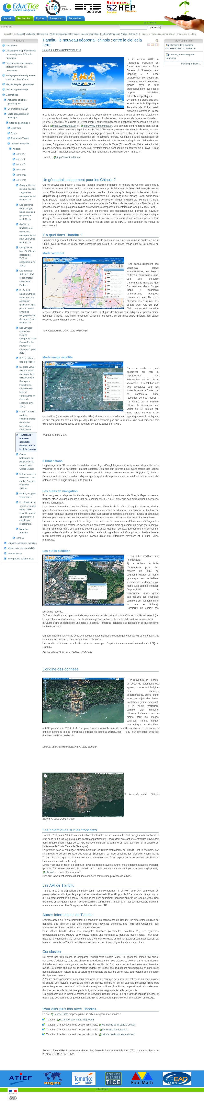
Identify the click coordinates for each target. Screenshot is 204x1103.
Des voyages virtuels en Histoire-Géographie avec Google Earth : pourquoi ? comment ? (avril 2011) (27, 340)
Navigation (19, 40)
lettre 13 (20, 538)
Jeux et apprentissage (17, 89)
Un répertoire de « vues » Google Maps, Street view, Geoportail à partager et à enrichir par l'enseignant (27, 513)
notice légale (102, 1089)
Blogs (14, 133)
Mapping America (23, 531)
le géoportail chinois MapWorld (77, 1019)
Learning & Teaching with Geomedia (180, 56)
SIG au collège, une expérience (27, 360)
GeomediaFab (15, 553)
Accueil (7, 18)
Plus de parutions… (191, 63)
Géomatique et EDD (18, 109)
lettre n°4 (20, 159)
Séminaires (75, 18)
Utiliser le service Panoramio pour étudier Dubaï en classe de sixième (27, 481)
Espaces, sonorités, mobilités (22, 543)
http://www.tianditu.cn (65, 125)
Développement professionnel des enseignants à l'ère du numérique (21, 54)
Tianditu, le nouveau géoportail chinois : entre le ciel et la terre (27, 442)
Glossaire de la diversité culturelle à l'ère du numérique (180, 47)
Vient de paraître (183, 40)
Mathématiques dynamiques (20, 84)
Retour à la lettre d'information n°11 (61, 50)
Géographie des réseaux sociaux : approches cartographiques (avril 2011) (27, 192)
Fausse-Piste (61, 1014)
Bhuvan (50, 872)
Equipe (40, 18)
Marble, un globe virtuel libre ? (27, 495)
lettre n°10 (21, 175)
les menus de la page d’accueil (119, 1024)
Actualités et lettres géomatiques (17, 102)
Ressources (56, 18)
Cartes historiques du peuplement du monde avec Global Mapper (26, 461)
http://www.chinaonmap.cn (97, 125)
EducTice (20, 7)
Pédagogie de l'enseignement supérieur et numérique (20, 77)
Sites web (16, 128)
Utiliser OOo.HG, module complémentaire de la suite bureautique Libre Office (27, 420)
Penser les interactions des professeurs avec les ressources (19, 66)
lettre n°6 (20, 169)
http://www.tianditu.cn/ (68, 157)
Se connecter (150, 22)
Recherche (24, 18)
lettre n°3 (20, 154)
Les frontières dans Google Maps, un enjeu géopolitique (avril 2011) (27, 212)
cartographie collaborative (20, 558)
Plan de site (6, 27)
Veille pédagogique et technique (64, 34)
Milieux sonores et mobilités (21, 548)
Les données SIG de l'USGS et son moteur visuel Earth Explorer (26, 277)
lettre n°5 (20, 164)
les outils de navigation (114, 1029)
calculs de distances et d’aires (118, 1034)
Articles (124, 34)
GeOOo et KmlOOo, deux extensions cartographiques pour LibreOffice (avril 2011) (27, 233)
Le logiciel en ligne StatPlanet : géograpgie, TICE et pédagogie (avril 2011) (27, 256)
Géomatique (42, 34)
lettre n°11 (134, 34)
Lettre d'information (110, 34)
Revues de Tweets (20, 138)
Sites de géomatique (90, 34)
